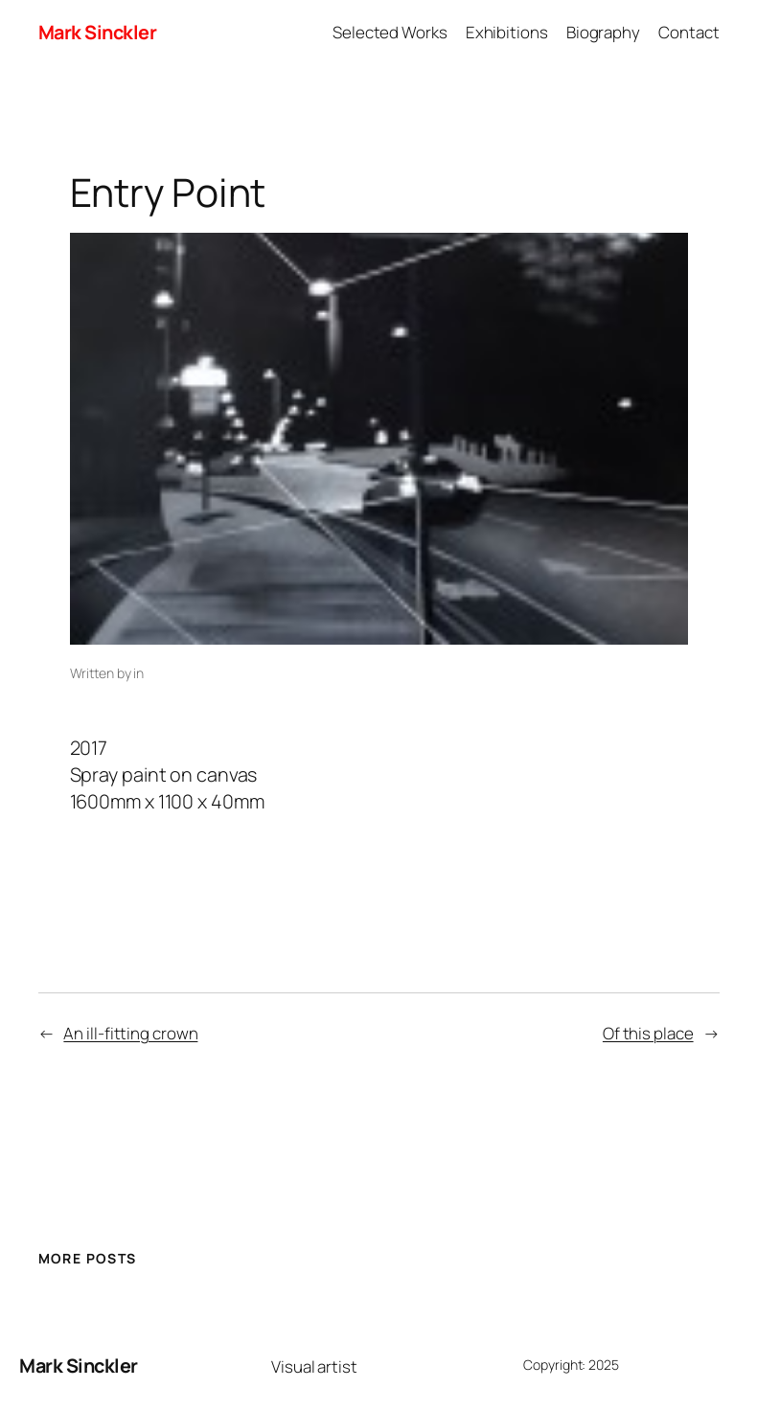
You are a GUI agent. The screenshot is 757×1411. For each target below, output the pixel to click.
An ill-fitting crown (130, 1033)
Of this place (648, 1033)
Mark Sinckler (97, 32)
